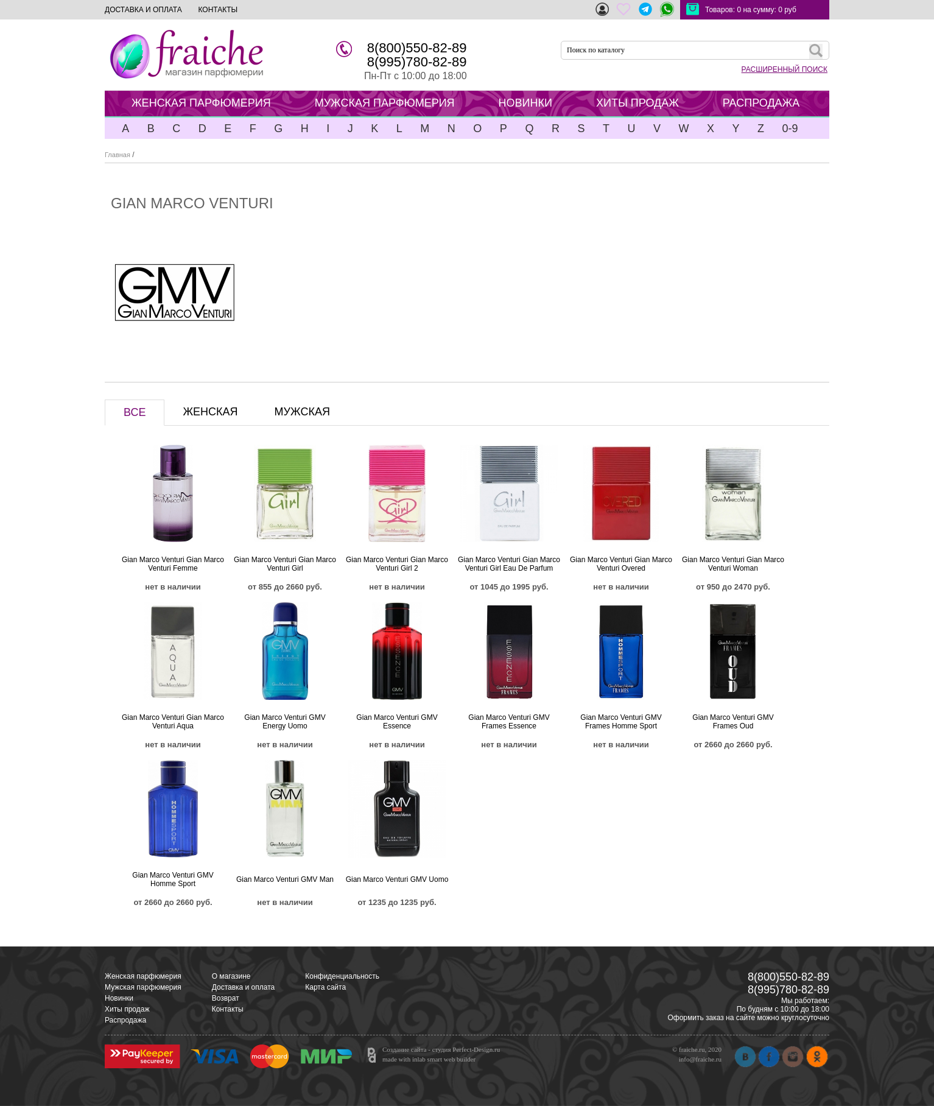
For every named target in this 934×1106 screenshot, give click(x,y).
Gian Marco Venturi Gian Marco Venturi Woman (733, 563)
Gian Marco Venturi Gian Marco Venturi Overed (621, 563)
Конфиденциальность (342, 976)
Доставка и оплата (243, 987)
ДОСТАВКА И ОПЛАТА (143, 9)
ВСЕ (135, 412)
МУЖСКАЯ (302, 412)
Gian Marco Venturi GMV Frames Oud (732, 721)
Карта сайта (325, 987)
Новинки (119, 998)
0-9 (790, 128)
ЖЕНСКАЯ (210, 412)
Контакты (228, 1009)
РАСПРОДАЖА (761, 103)
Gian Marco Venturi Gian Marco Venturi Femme (173, 563)
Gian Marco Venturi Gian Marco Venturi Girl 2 (397, 563)
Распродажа (125, 1020)
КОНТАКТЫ (217, 9)
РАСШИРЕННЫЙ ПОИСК (784, 69)
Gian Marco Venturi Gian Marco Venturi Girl (285, 563)
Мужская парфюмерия (143, 987)
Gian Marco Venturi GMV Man (285, 879)
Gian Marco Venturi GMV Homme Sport (172, 879)
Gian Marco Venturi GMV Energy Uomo (284, 721)
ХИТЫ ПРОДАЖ (637, 103)
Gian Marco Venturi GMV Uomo (397, 879)
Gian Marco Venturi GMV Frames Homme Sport (620, 721)
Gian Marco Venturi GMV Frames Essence (508, 721)
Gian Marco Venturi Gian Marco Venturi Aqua (173, 721)
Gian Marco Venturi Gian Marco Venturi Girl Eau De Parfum (509, 563)
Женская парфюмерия (143, 976)
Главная (117, 154)
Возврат (225, 998)
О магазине (231, 976)
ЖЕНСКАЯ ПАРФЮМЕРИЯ (201, 103)
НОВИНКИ (525, 103)
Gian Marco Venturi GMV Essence (396, 721)
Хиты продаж (127, 1009)
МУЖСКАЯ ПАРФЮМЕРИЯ (385, 103)
